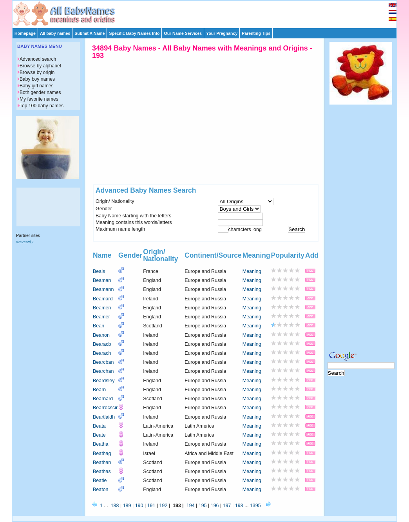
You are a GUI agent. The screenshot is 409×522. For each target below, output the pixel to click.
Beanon (101, 335)
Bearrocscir (105, 407)
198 (239, 505)
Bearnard (103, 398)
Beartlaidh (104, 417)
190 (139, 505)
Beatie (100, 480)
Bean (98, 326)
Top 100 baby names (41, 105)
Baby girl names (37, 86)
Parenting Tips (256, 33)
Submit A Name (89, 33)
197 (227, 505)
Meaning (252, 271)
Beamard (103, 299)
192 (163, 505)
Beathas (102, 471)
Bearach (102, 353)
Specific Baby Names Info (134, 33)
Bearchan (103, 371)
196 (215, 505)
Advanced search (38, 59)
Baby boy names (37, 79)
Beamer (101, 317)
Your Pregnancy (221, 33)
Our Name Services (183, 33)
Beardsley (103, 380)
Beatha (101, 444)
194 (190, 505)
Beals (99, 271)
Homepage (25, 33)
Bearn (99, 389)
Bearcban (103, 362)
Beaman (102, 280)
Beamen (102, 308)
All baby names (55, 33)
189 (127, 505)
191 (151, 505)
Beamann (103, 289)
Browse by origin (37, 72)
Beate (99, 435)
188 (115, 505)
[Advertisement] (208, 12)
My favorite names (39, 99)
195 (203, 505)
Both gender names (40, 92)
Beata (99, 426)
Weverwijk (24, 242)
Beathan (102, 462)
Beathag (102, 453)
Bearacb (102, 344)
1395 (255, 505)
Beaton (101, 489)
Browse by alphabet (40, 66)
